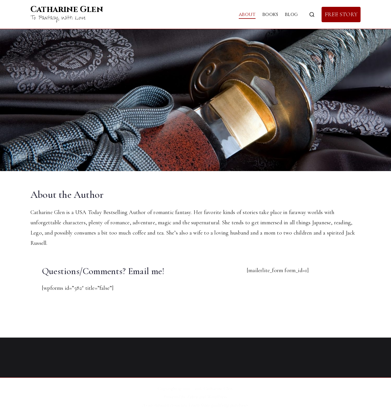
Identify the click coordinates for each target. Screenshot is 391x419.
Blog (291, 14)
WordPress (217, 397)
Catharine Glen (66, 9)
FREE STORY (341, 14)
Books (270, 14)
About (247, 14)
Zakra (192, 397)
